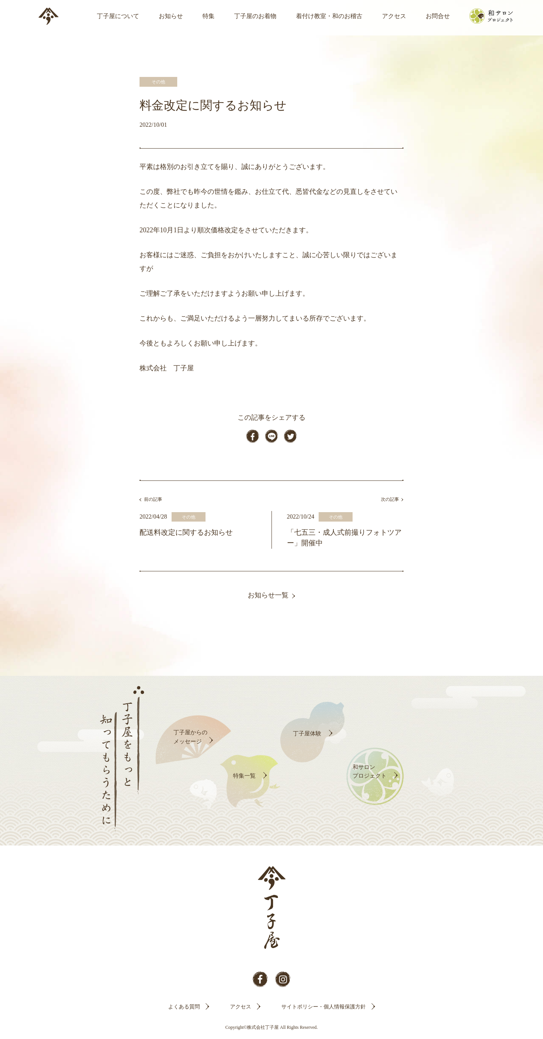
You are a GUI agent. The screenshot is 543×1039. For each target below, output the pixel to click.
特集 (208, 16)
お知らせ (171, 16)
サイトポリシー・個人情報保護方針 (323, 1008)
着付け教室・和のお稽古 (329, 16)
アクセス (394, 16)
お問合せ (438, 16)
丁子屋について (118, 16)
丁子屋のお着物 (255, 16)
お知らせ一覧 (268, 597)
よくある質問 (184, 1008)
